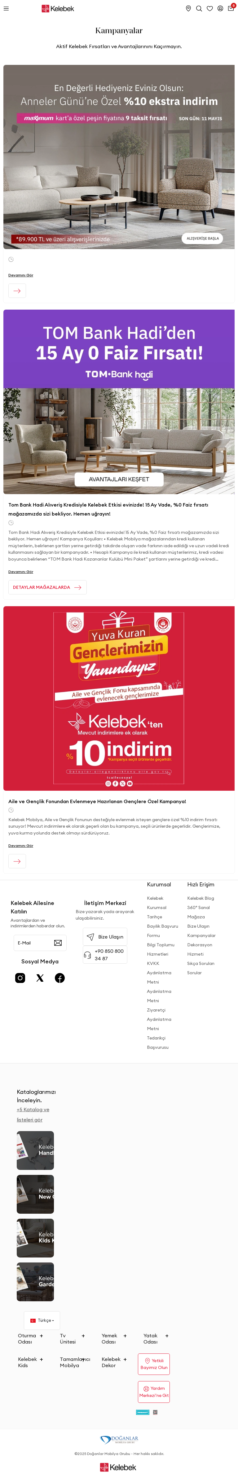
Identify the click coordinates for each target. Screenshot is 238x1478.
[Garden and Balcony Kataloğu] (35, 1281)
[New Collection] (35, 1194)
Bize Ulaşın (198, 926)
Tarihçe (154, 917)
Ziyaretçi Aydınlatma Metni (159, 1019)
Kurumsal (159, 884)
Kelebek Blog (200, 898)
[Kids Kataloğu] (35, 1238)
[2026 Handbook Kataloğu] (35, 1150)
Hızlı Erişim (200, 884)
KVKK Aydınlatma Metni (159, 973)
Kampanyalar (201, 935)
